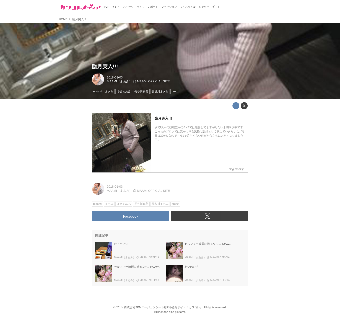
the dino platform (174, 312)
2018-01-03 (115, 77)
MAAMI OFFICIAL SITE (153, 81)
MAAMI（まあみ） (119, 81)
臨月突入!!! (105, 66)
